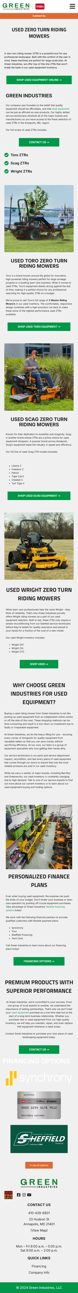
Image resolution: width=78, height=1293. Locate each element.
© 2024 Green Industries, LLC (39, 1287)
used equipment (20, 1012)
